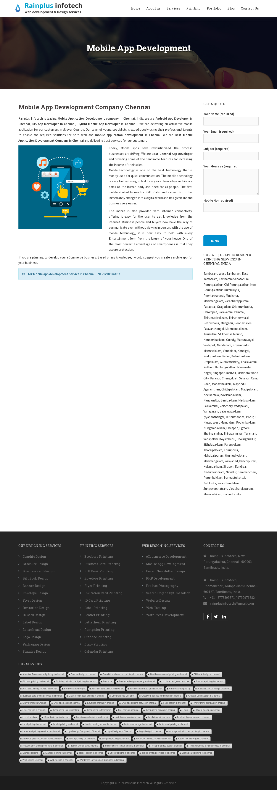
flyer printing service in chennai (160, 710)
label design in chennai (159, 717)
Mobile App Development (165, 564)
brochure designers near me (175, 681)
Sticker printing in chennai (122, 753)
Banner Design (34, 586)
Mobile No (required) (231, 204)
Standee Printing (97, 637)
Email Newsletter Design (165, 571)
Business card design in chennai (107, 688)
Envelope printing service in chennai (139, 703)
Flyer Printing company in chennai (209, 703)
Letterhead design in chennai (138, 724)
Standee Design (35, 651)
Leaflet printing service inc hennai (101, 724)
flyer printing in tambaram (99, 710)
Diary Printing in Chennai (35, 703)
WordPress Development (165, 615)
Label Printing (95, 608)
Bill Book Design (35, 578)
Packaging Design (36, 644)
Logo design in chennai (150, 731)
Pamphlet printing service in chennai (153, 738)
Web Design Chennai (33, 760)
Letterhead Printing (100, 622)
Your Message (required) (231, 180)
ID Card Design (34, 615)
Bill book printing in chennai (36, 681)
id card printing (30, 717)
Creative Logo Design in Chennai (204, 696)
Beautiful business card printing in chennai (123, 674)
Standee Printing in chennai (58, 753)
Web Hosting (156, 608)
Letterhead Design (37, 630)
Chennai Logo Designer (123, 696)
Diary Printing (95, 644)
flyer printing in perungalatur (66, 710)
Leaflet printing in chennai (65, 724)
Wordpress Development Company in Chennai (102, 760)
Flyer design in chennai (174, 703)
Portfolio (214, 8)
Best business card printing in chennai (168, 674)
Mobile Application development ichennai (42, 738)
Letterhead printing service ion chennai (41, 731)
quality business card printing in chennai (124, 746)
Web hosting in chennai (61, 760)
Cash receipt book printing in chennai (87, 696)
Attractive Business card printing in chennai (43, 674)
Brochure (107, 681)
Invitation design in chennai (128, 717)
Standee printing (30, 753)
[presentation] (236, 221)
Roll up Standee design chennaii (166, 746)
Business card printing (179, 688)
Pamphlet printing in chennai (115, 738)
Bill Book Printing (98, 571)
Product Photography (162, 586)
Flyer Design (32, 600)
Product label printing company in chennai (43, 746)
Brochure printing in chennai (209, 681)
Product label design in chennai (193, 738)
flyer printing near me (128, 710)
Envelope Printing (98, 578)
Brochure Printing (98, 556)
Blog (231, 8)
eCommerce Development (166, 556)
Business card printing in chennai (213, 688)
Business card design (39, 571)
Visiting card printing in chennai (197, 753)
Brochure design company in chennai (137, 681)
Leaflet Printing (97, 615)
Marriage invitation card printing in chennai (189, 731)
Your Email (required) (231, 135)
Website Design (158, 600)
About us (153, 8)
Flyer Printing (95, 586)
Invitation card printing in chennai (92, 717)
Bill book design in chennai (206, 674)
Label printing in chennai (34, 724)
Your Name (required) (231, 117)
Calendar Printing (98, 651)
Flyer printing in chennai (34, 710)
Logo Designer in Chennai (119, 731)
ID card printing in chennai (56, 717)
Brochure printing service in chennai (40, 688)
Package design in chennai (82, 738)
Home (135, 8)
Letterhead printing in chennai (173, 724)
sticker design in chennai (91, 753)
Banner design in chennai (83, 674)
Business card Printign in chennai (146, 688)
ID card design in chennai (207, 710)
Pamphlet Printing (99, 630)
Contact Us (250, 8)
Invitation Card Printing (103, 593)
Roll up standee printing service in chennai (209, 746)
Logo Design (32, 637)
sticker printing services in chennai (158, 753)
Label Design (32, 622)
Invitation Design (36, 608)
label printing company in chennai (193, 717)
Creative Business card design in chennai (161, 696)
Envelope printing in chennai (100, 703)
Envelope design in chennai (67, 703)
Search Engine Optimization (168, 593)
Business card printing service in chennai (42, 696)
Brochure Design (35, 564)
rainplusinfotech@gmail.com (232, 603)
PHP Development (160, 578)
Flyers (185, 710)
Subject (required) (231, 152)
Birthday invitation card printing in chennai (76, 681)
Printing (193, 8)
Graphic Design (34, 556)
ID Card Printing (97, 600)
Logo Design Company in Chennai (83, 731)
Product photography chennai (84, 746)
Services (173, 8)
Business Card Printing (102, 564)
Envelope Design (35, 593)
